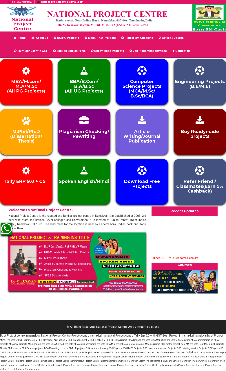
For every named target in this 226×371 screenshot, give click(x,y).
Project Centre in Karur (124, 356)
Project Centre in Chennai (125, 352)
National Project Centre (56, 335)
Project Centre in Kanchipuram (65, 356)
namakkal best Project (209, 335)
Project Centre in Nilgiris (12, 361)
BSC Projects (115, 348)
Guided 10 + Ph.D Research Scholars (175, 259)
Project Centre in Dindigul (13, 356)
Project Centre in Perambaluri (70, 361)
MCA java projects (18, 344)
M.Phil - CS (109, 340)
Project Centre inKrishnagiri (150, 356)
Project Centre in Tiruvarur (191, 365)
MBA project (121, 340)
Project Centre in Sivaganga (160, 361)
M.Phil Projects (7, 340)
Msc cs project (152, 344)
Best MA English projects (211, 344)
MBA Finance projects (139, 340)
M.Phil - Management (76, 340)
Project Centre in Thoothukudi (15, 365)
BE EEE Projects (22, 352)
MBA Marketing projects (163, 340)
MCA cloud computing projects (89, 344)
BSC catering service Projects (192, 348)
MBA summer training (202, 340)
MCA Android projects (39, 344)
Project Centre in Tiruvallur (131, 365)
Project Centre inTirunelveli (77, 365)
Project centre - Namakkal (98, 352)
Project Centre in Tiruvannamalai (161, 365)
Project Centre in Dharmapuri (211, 352)
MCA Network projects (62, 344)
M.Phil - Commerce (25, 340)
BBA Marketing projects (56, 348)
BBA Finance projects (32, 348)
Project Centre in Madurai (177, 356)
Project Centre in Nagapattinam (206, 356)
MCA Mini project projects (119, 344)
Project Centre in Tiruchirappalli (47, 365)
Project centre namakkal (86, 335)
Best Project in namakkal (178, 335)
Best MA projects (189, 344)
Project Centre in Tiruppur (104, 365)
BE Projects (214, 348)
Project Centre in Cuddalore (182, 352)
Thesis (3, 348)
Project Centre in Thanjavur (188, 361)
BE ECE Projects (39, 352)
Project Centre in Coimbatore (152, 352)
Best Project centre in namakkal (20, 335)
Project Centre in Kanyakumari (97, 356)
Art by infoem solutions (143, 326)
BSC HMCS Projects (132, 348)
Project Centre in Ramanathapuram (103, 361)
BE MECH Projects (57, 352)
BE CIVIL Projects (75, 352)
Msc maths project (170, 344)
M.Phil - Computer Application (50, 340)
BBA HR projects (77, 348)
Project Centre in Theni (213, 361)
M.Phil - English (95, 340)
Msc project (138, 344)
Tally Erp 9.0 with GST (148, 335)
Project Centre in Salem (133, 361)
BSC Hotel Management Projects (159, 348)
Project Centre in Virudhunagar (23, 369)
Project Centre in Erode (38, 356)
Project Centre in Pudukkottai (40, 361)
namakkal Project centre (118, 335)
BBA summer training (97, 348)
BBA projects (14, 348)
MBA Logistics (183, 340)
